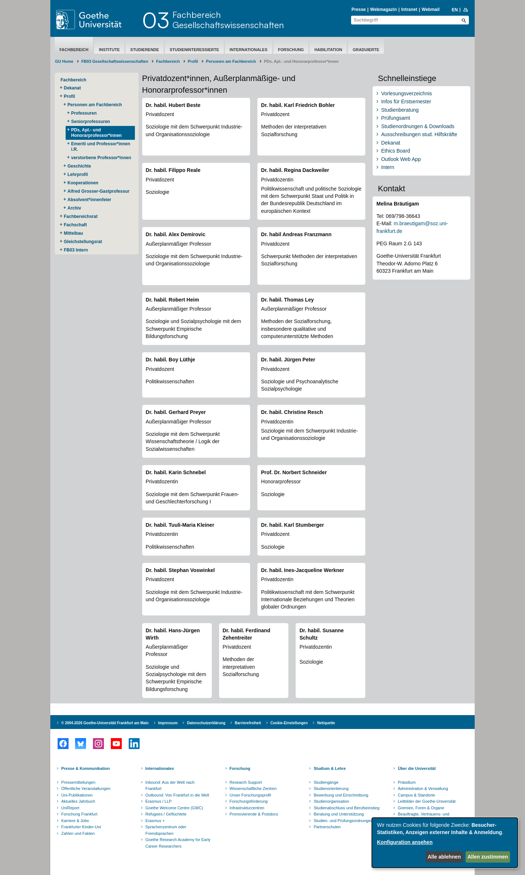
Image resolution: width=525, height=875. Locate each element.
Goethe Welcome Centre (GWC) (174, 808)
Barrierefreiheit (248, 723)
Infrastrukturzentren (247, 808)
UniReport (70, 808)
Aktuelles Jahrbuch (78, 801)
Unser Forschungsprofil (250, 795)
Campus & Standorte (416, 795)
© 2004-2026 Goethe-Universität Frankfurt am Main (105, 723)
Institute (109, 49)
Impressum (168, 723)
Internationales (249, 49)
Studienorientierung (331, 788)
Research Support (246, 782)
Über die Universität (417, 768)
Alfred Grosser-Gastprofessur (98, 191)
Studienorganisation (331, 801)
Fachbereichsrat (81, 216)
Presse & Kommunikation (85, 768)
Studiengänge (326, 782)
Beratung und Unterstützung (339, 814)
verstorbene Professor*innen (101, 157)
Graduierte (366, 49)
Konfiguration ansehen (404, 842)
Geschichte (79, 166)
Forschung (291, 49)
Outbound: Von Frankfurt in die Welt (177, 795)
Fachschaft (75, 224)
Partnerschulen (327, 827)
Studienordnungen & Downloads (417, 126)
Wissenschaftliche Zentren (253, 788)
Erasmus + (155, 820)
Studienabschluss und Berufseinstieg (346, 808)
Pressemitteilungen (78, 782)
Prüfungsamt (395, 118)
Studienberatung (400, 110)
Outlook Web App (401, 159)
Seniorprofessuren (90, 121)
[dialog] (445, 843)
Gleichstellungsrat (83, 241)
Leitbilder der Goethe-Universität (426, 801)
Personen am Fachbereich (231, 61)
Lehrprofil (77, 174)
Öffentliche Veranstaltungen (85, 788)
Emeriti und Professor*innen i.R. (100, 146)
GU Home (64, 61)
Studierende (144, 49)
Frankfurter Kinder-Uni (81, 827)
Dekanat (72, 88)
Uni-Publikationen (77, 795)
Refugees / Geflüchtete (166, 814)
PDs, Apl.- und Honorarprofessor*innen (96, 132)
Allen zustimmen (487, 857)
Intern (387, 167)
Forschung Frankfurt (79, 814)
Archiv (74, 208)
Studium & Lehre (330, 768)
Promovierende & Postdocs (254, 814)
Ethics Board (395, 151)
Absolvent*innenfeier (89, 199)
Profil (193, 61)
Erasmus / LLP (158, 801)
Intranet (409, 9)
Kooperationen (82, 182)
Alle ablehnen (444, 857)
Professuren (84, 113)
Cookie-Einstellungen (289, 723)
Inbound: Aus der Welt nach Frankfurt (170, 785)
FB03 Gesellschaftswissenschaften (114, 61)
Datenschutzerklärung (206, 723)
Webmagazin (383, 9)
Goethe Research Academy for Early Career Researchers (178, 842)
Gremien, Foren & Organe (421, 808)
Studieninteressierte (194, 49)
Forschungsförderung (249, 801)
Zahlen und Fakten (78, 833)
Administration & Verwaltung (423, 788)
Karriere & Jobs (75, 820)
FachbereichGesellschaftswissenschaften (228, 19)
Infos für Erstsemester (406, 101)
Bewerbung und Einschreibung (341, 795)
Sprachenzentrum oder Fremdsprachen (165, 830)
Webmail (431, 9)
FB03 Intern (76, 250)
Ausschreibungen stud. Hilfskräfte (419, 134)
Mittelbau (73, 233)
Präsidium (407, 782)
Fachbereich (73, 49)
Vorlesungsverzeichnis (406, 93)
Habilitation (328, 49)
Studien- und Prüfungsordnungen (343, 820)
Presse (358, 9)
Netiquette (326, 723)
